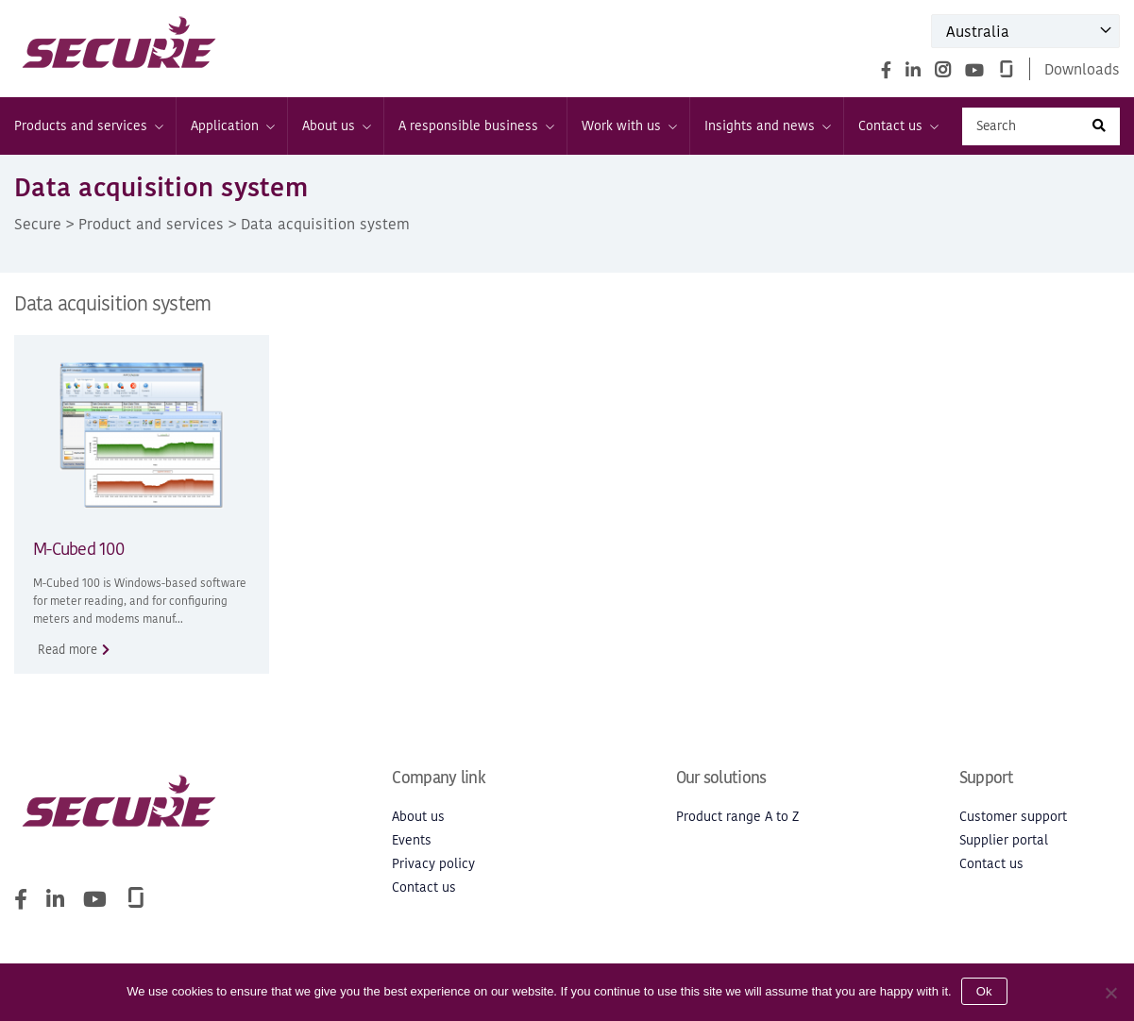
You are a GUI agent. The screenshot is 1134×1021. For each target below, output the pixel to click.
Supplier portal (1003, 840)
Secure (37, 223)
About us (335, 126)
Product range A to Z (737, 817)
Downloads (1082, 69)
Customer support (1013, 817)
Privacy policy (433, 864)
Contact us (897, 126)
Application (232, 126)
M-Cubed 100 (78, 548)
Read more (67, 650)
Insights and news (766, 126)
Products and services (87, 126)
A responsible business (475, 126)
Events (412, 840)
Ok (984, 991)
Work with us (628, 126)
